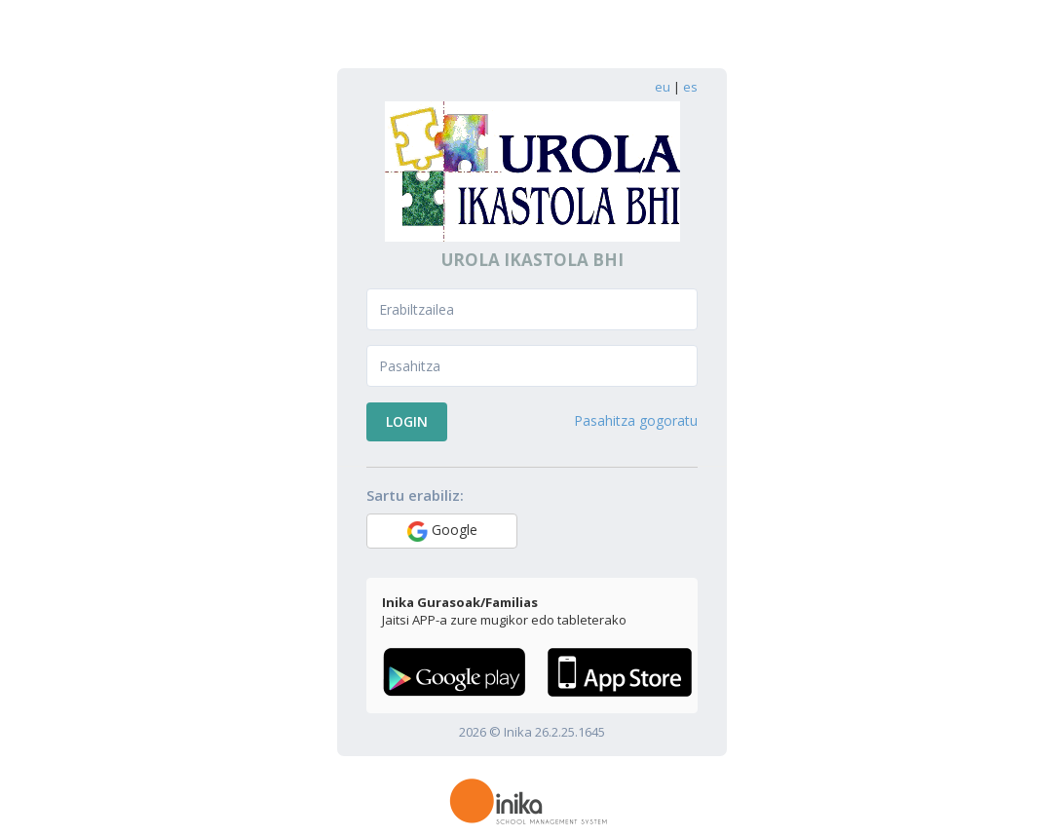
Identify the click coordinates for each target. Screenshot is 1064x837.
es (690, 86)
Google (442, 531)
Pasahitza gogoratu (636, 420)
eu (662, 86)
